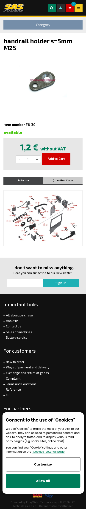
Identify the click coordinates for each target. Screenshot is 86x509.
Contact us (13, 326)
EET (8, 395)
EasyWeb (32, 502)
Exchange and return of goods (27, 373)
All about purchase (19, 315)
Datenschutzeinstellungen (56, 505)
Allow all (43, 481)
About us (12, 321)
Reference (13, 389)
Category (43, 25)
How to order (15, 362)
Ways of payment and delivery (27, 367)
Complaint (13, 378)
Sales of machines (19, 332)
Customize (43, 464)
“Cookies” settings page (48, 452)
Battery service (17, 337)
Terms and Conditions (21, 384)
